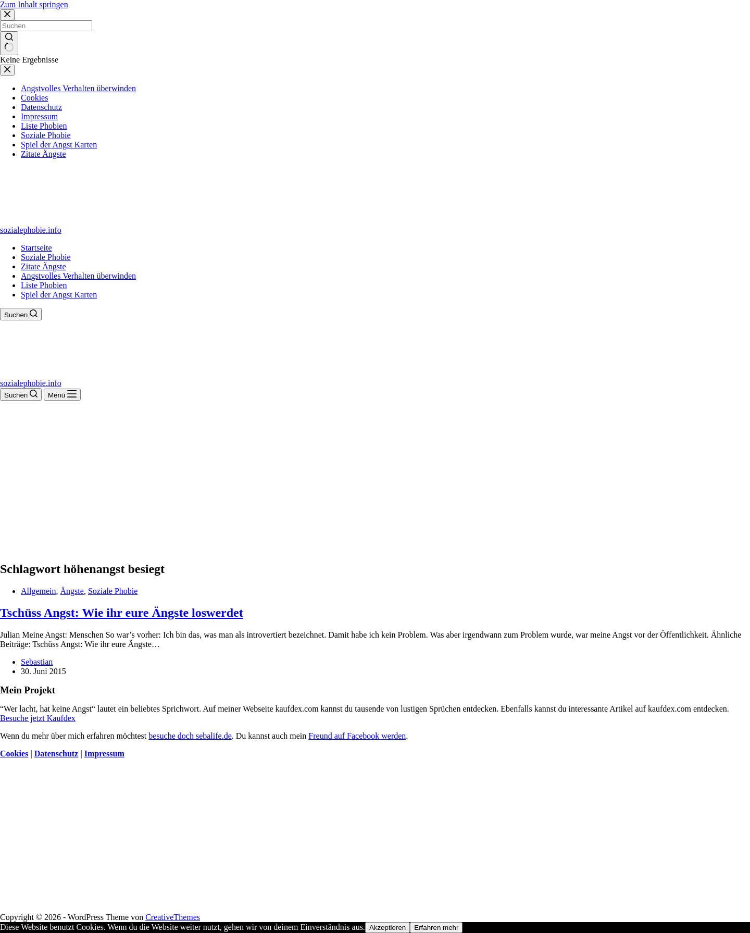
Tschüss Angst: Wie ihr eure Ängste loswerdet (121, 612)
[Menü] (62, 395)
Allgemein (38, 591)
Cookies (14, 753)
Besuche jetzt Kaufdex (38, 718)
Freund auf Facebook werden (357, 735)
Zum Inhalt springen (34, 4)
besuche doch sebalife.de (189, 735)
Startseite (36, 247)
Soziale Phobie (46, 257)
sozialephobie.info (30, 230)
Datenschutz (56, 753)
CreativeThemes (172, 917)
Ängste (72, 591)
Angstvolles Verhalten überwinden (78, 275)
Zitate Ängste (43, 266)
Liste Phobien (44, 285)
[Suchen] (21, 314)
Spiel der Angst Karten (59, 294)
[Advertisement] (375, 479)
